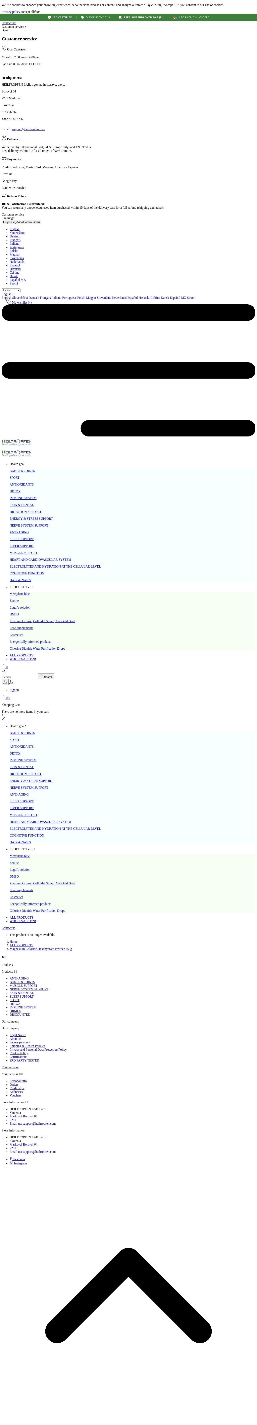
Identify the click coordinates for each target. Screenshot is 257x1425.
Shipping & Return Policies (27, 1046)
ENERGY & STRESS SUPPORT (31, 518)
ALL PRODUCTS (21, 655)
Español (15, 265)
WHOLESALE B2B (23, 659)
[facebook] (17, 1159)
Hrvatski (15, 269)
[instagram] (18, 1163)
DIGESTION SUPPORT (26, 511)
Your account (10, 1067)
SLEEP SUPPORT (22, 539)
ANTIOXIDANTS (22, 484)
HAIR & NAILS (20, 580)
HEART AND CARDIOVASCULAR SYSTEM (40, 559)
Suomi (14, 283)
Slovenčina (17, 258)
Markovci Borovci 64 (23, 1116)
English (14, 229)
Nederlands (17, 261)
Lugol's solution (20, 607)
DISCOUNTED (20, 1014)
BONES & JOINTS (22, 470)
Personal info (18, 1081)
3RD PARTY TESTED (24, 1060)
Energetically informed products (30, 641)
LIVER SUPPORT (22, 546)
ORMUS (15, 1011)
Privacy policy (11, 11)
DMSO (14, 614)
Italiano (14, 243)
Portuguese (17, 247)
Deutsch (15, 236)
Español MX (18, 279)
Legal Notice (18, 1035)
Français (15, 240)
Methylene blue (20, 593)
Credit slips (17, 1088)
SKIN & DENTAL (22, 505)
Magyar (15, 254)
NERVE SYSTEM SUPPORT (29, 525)
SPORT (14, 477)
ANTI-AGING (19, 532)
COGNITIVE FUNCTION (27, 573)
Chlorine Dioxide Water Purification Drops (37, 648)
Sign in (14, 690)
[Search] (19, 677)
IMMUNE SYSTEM (23, 498)
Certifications (18, 1056)
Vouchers (15, 1095)
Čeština (14, 272)
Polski (14, 251)
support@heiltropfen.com (28, 129)
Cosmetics (16, 635)
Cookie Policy (19, 1053)
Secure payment (20, 1042)
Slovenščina (17, 232)
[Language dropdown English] (21, 222)
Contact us (8, 928)
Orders (14, 1084)
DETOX (15, 491)
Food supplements (21, 628)
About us (15, 1038)
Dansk (14, 276)
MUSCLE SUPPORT (23, 552)
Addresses (16, 1091)
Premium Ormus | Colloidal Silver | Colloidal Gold (42, 621)
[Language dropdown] (5, 682)
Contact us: (9, 23)
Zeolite (14, 600)
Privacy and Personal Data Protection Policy (38, 1049)
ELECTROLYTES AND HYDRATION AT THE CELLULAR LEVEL (55, 566)
